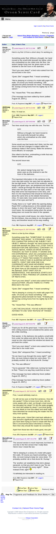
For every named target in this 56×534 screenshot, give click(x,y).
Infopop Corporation (32, 518)
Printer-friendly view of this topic (3, 498)
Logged (38, 103)
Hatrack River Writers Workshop (28, 36)
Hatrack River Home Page (33, 508)
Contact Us (16, 508)
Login (11, 37)
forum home (50, 26)
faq (44, 26)
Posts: (14, 103)
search (40, 26)
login (35, 26)
